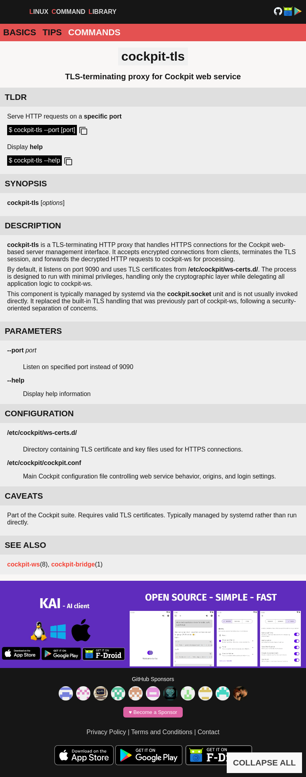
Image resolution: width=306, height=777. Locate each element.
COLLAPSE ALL (264, 762)
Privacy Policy (106, 732)
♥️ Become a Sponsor (153, 712)
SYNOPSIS (26, 183)
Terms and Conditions (162, 732)
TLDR (16, 96)
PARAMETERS (33, 330)
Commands (94, 32)
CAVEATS (24, 495)
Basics (19, 32)
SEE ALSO (25, 544)
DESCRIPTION (33, 225)
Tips (52, 32)
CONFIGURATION (39, 413)
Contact (209, 732)
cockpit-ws (23, 564)
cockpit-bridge (73, 564)
